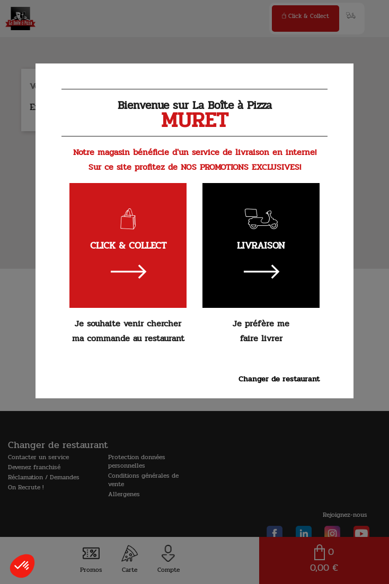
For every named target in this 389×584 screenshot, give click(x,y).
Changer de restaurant (279, 379)
